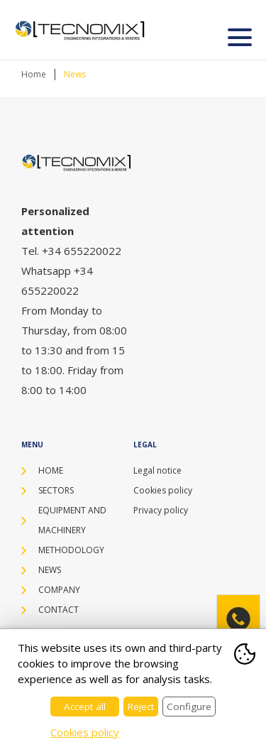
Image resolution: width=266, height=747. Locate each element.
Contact (58, 610)
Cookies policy (162, 490)
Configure (189, 706)
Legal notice (157, 470)
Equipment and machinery (72, 520)
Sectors (56, 490)
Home (33, 74)
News (75, 74)
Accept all (85, 706)
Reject (141, 706)
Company (59, 590)
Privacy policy (160, 510)
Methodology (71, 550)
